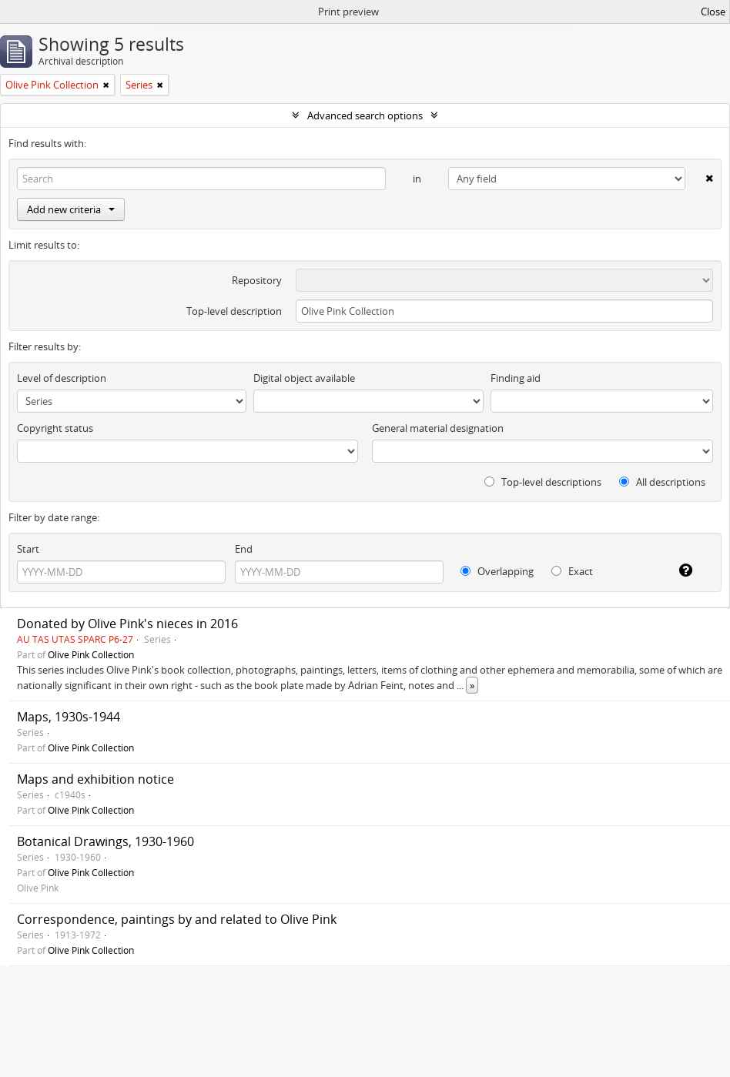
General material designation (438, 428)
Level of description (61, 378)
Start (28, 549)
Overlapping (497, 571)
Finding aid (516, 378)
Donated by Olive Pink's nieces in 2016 (127, 623)
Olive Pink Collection (91, 654)
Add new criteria (71, 209)
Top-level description (234, 311)
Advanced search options (365, 115)
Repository (257, 280)
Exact (572, 571)
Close (713, 11)
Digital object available (304, 378)
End (244, 549)
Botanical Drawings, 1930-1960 (105, 841)
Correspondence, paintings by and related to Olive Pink (177, 919)
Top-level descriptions (542, 482)
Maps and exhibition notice (95, 779)
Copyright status (55, 428)
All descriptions (662, 482)
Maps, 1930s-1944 (68, 716)
